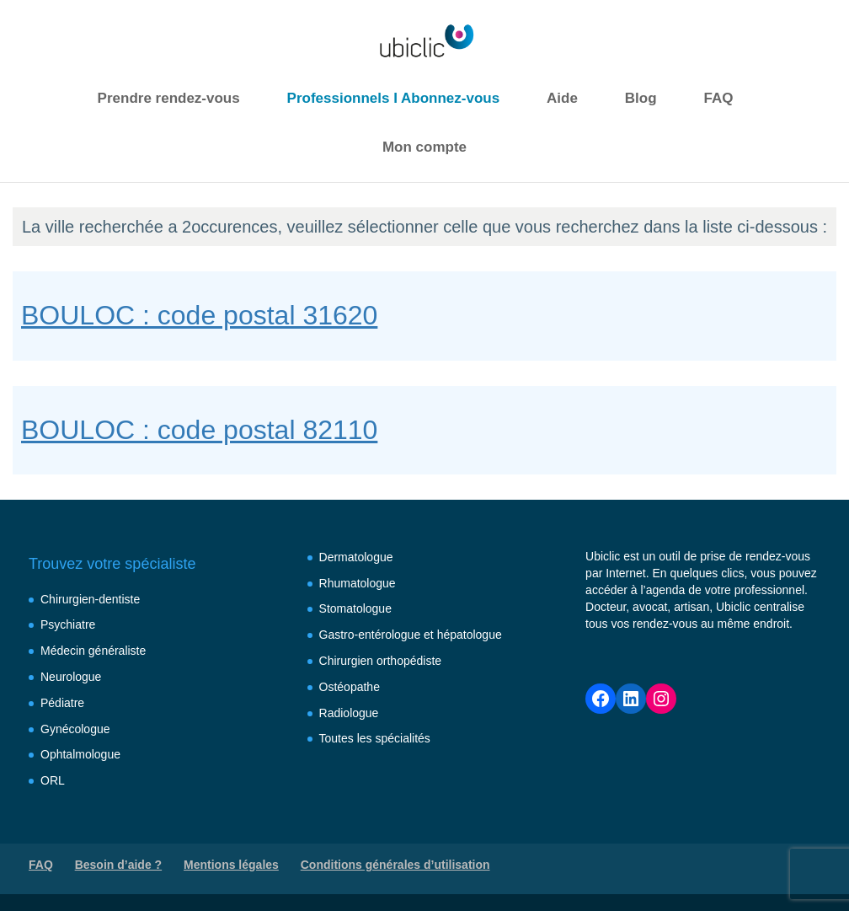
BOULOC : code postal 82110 (199, 430)
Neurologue (70, 676)
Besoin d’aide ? (118, 864)
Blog (641, 98)
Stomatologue (355, 608)
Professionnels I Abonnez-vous (393, 98)
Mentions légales (231, 864)
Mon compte (424, 147)
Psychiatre (67, 624)
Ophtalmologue (80, 754)
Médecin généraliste (93, 650)
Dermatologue (356, 557)
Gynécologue (75, 729)
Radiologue (349, 713)
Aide (562, 98)
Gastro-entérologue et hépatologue (410, 634)
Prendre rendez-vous (169, 98)
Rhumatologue (357, 583)
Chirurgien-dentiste (90, 599)
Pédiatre (62, 703)
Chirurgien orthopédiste (380, 660)
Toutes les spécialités (374, 738)
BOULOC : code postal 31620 (199, 315)
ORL (52, 780)
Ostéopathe (349, 687)
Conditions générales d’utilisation (395, 864)
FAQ (718, 98)
